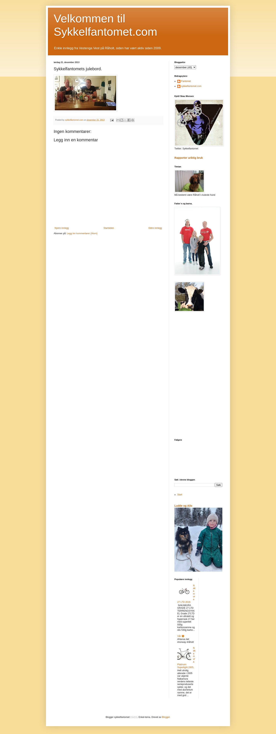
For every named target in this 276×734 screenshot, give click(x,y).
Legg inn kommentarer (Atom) (82, 233)
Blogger (166, 717)
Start (179, 494)
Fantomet (186, 81)
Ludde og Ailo (183, 505)
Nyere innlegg (62, 228)
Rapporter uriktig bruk (188, 157)
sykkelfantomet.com (191, 86)
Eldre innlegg (155, 228)
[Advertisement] (198, 375)
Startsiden (109, 228)
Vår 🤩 (180, 636)
